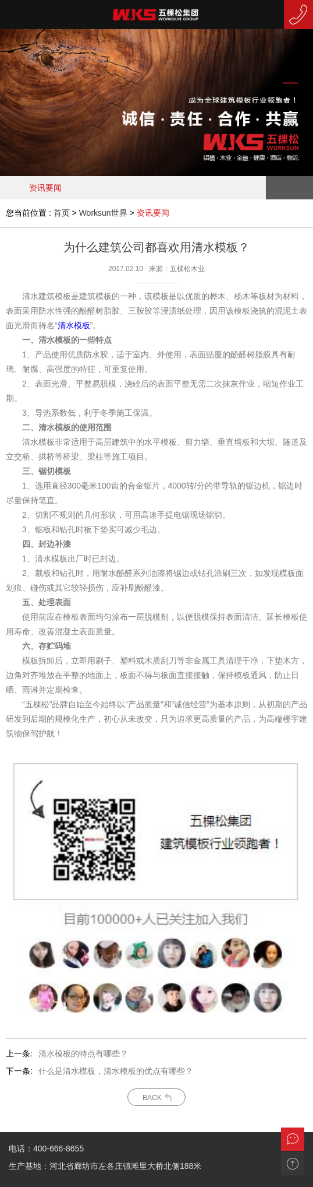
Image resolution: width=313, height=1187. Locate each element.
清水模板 (74, 325)
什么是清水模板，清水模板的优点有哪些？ (115, 1071)
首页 (62, 212)
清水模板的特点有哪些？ (83, 1053)
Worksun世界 (103, 212)
